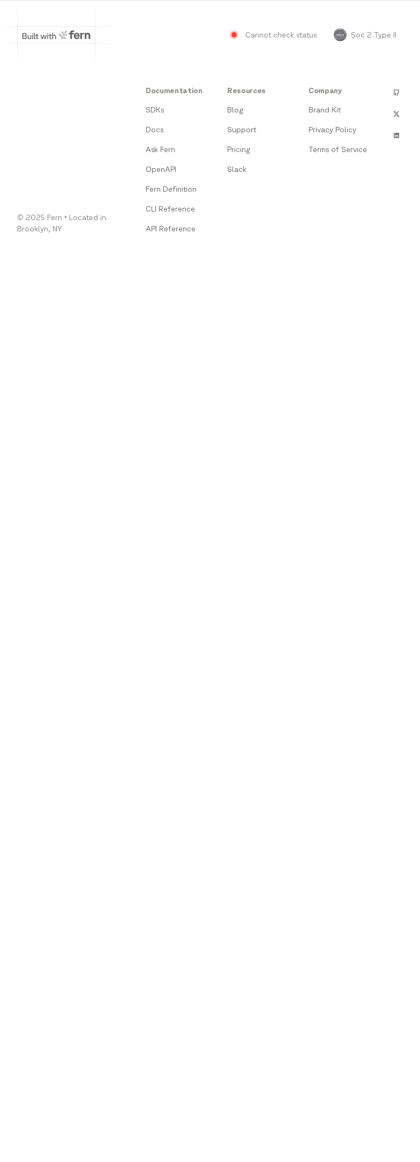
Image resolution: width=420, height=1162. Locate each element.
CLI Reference (170, 209)
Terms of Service (338, 149)
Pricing (238, 149)
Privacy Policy (332, 129)
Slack (236, 169)
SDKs (155, 109)
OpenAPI (161, 169)
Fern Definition (171, 189)
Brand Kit (325, 109)
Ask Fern (160, 149)
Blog (235, 109)
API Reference (171, 228)
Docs (154, 129)
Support (241, 129)
